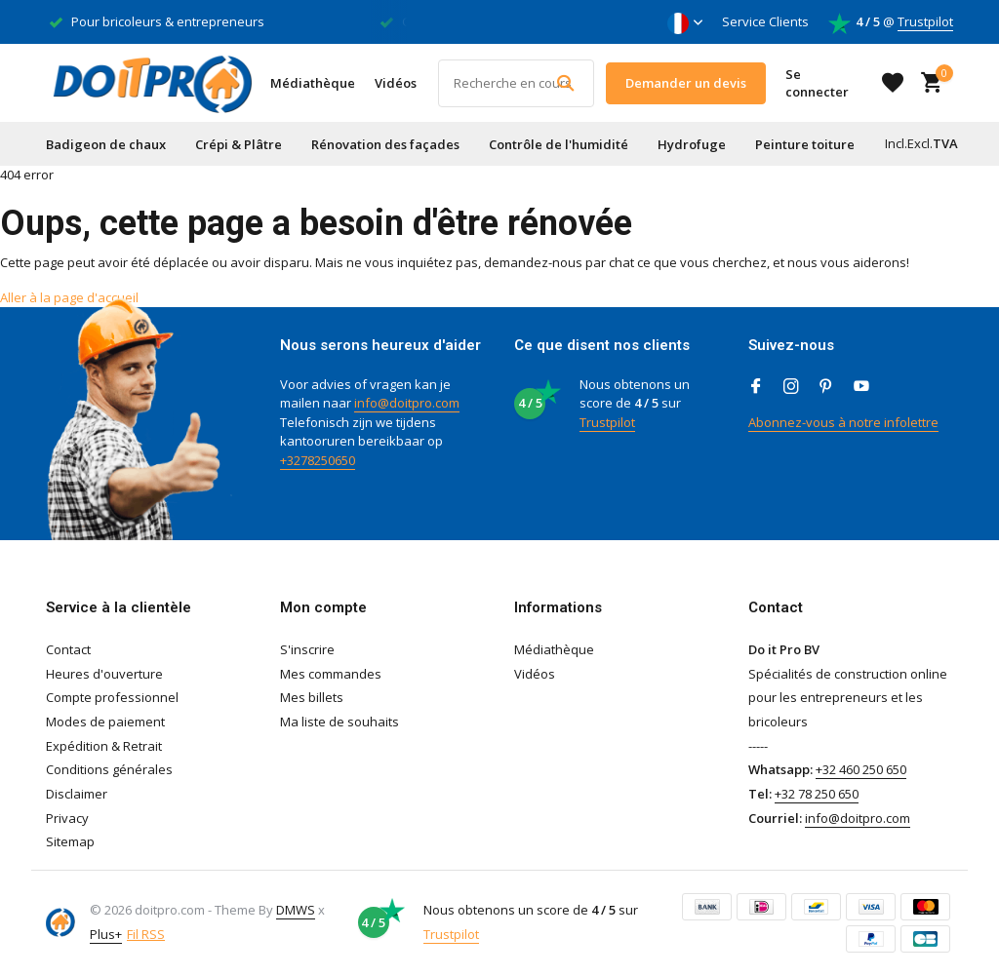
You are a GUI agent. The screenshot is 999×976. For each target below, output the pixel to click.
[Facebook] (756, 387)
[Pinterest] (826, 387)
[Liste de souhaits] (892, 83)
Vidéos (396, 83)
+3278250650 (317, 460)
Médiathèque (312, 83)
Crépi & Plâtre (238, 144)
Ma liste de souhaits (339, 721)
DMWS (295, 909)
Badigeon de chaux (106, 144)
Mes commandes (330, 674)
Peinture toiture (805, 144)
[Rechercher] (516, 83)
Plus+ (106, 934)
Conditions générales (109, 769)
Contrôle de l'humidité (558, 144)
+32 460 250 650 (861, 769)
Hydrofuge (692, 144)
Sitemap (70, 841)
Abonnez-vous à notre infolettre (843, 422)
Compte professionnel (112, 697)
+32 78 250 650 (817, 793)
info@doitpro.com (407, 402)
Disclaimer (76, 793)
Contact (68, 649)
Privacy (67, 818)
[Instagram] (791, 387)
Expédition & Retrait (104, 746)
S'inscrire (307, 649)
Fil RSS (146, 934)
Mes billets (311, 697)
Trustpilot (925, 21)
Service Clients (765, 21)
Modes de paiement (105, 721)
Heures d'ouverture (104, 674)
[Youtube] (861, 387)
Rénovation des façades (385, 144)
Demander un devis (685, 83)
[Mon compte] (825, 82)
